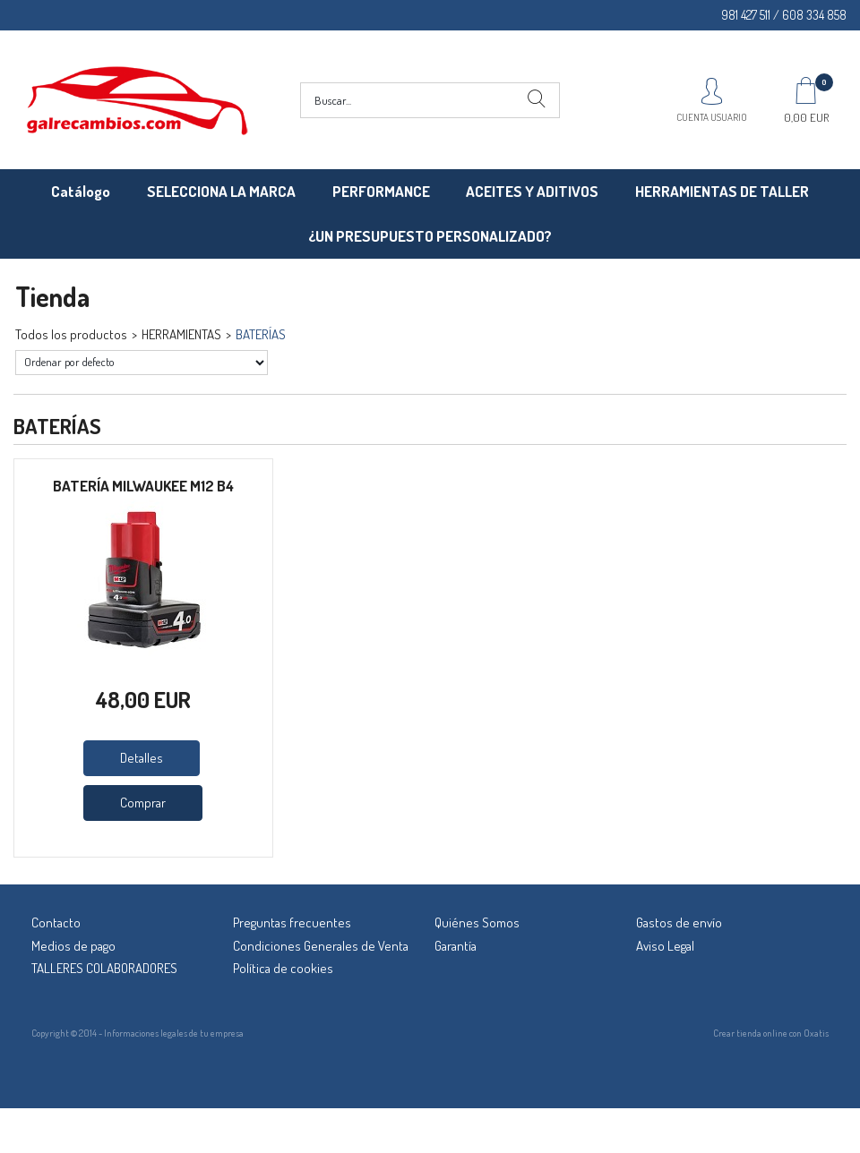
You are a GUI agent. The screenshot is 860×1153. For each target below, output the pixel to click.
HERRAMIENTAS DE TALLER (722, 191)
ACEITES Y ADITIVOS (532, 191)
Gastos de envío (679, 922)
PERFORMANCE (381, 191)
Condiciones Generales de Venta (320, 945)
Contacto (56, 922)
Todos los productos (71, 334)
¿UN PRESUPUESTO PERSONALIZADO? (430, 235)
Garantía (455, 945)
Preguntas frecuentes (292, 922)
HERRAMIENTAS (181, 334)
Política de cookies (283, 968)
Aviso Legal (665, 945)
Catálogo (80, 191)
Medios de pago (73, 945)
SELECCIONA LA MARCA (221, 191)
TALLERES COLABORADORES (104, 968)
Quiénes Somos (477, 922)
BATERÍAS (261, 334)
